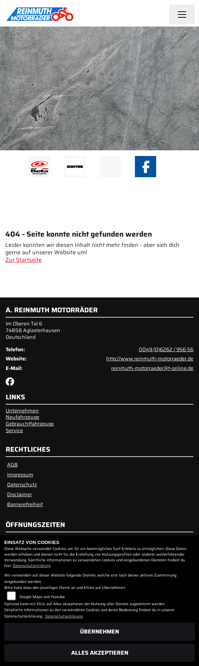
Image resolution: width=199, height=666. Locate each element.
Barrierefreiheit (25, 504)
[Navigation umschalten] (182, 14)
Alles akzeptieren (99, 652)
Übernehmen (99, 631)
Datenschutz (22, 484)
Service (14, 430)
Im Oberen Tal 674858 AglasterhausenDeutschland (33, 330)
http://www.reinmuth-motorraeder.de (149, 359)
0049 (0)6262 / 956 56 (166, 349)
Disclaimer (19, 494)
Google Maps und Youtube (42, 597)
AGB (12, 465)
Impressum (20, 475)
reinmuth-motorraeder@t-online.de (152, 368)
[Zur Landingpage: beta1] (39, 166)
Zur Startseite (23, 259)
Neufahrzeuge (22, 417)
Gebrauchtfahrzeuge (30, 424)
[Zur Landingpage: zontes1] (74, 166)
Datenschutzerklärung (32, 566)
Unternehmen (22, 411)
